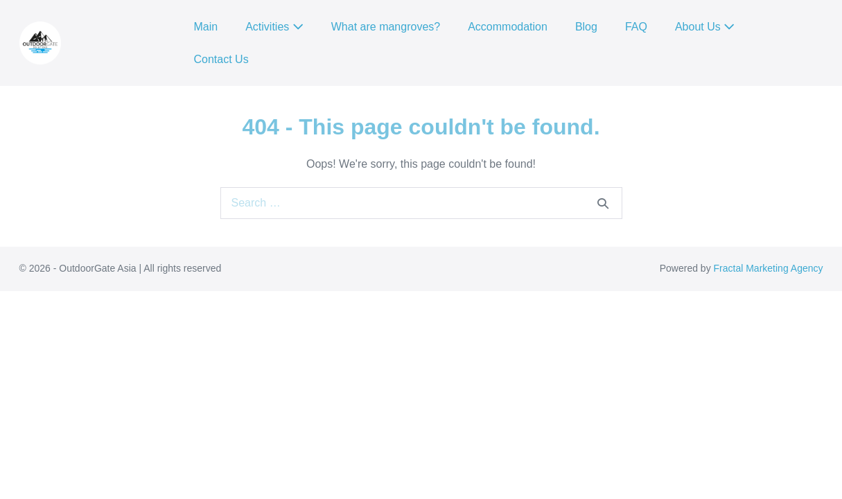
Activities (274, 27)
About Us (705, 27)
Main (206, 27)
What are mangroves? (385, 27)
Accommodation (507, 27)
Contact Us (221, 59)
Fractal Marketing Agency (768, 268)
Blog (586, 27)
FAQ (636, 27)
